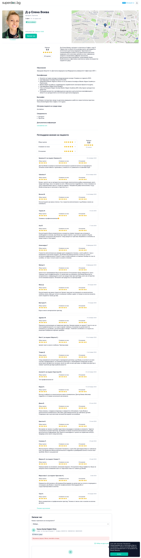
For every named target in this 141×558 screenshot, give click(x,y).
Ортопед (48, 539)
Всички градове (77, 545)
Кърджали (75, 543)
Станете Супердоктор (27, 528)
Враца (73, 539)
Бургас (74, 534)
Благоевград (76, 532)
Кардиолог (49, 541)
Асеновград (75, 530)
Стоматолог (49, 543)
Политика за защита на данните (30, 535)
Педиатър (49, 528)
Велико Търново (77, 536)
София (74, 524)
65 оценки (13, 56)
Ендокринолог (50, 526)
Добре (119, 554)
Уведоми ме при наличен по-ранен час (90, 100)
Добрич (74, 541)
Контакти (23, 537)
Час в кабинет (31, 22)
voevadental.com (7, 126)
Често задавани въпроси (99, 131)
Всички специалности (53, 545)
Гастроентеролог (51, 532)
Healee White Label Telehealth (107, 524)
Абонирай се (128, 3)
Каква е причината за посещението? (85, 58)
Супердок (25, 526)
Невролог (49, 534)
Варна (73, 528)
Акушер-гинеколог (52, 524)
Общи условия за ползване (28, 532)
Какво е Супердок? (26, 524)
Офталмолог (50, 536)
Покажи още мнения (8, 508)
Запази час (31, 36)
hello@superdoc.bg (125, 131)
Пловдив (74, 526)
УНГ (47, 530)
